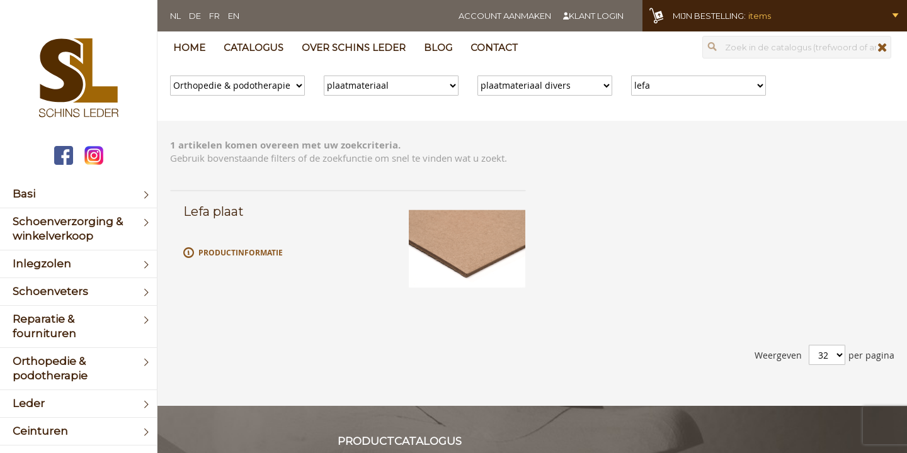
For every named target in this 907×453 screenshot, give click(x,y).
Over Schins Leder (354, 47)
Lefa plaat (213, 211)
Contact (494, 47)
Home (189, 47)
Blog (438, 47)
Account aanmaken (505, 16)
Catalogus (253, 47)
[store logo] (78, 79)
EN (233, 16)
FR (214, 16)
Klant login (596, 16)
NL (175, 16)
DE (195, 16)
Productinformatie (240, 252)
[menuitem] (78, 194)
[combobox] (796, 47)
